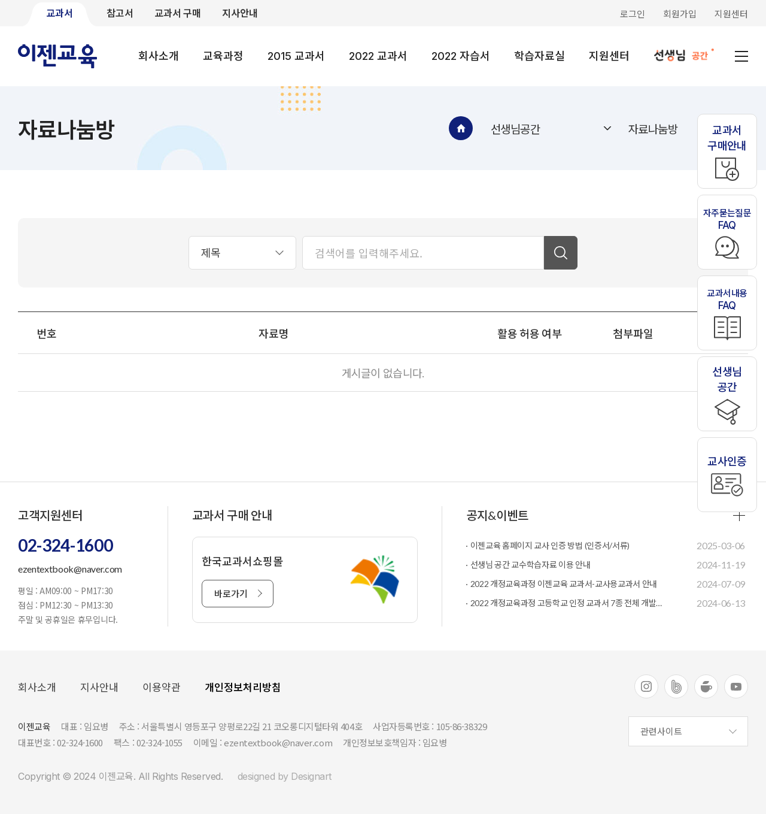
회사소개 (158, 56)
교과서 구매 (177, 13)
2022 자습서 (460, 56)
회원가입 (680, 13)
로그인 (632, 13)
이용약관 (161, 687)
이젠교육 (58, 56)
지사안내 (240, 13)
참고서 (120, 13)
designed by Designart (285, 776)
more (739, 515)
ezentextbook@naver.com (70, 568)
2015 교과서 (296, 56)
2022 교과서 (378, 56)
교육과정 (223, 56)
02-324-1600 (65, 545)
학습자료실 (539, 56)
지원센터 (731, 13)
